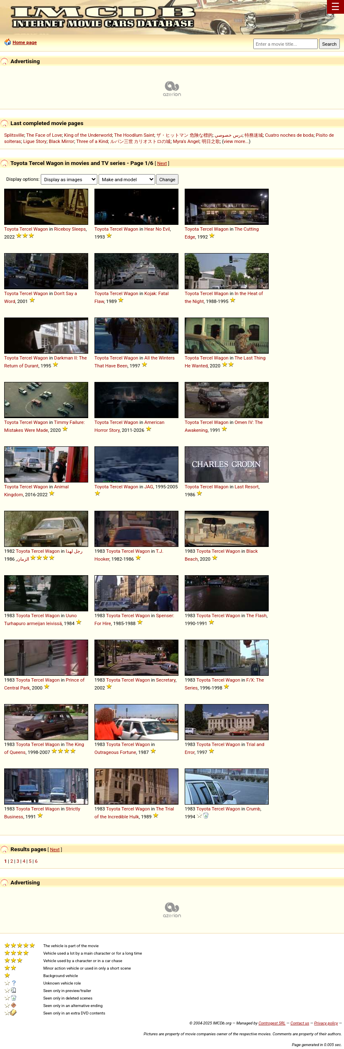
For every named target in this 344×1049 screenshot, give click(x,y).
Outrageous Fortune (115, 752)
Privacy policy (326, 1023)
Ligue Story (35, 141)
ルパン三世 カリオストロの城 (140, 141)
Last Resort (247, 487)
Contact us (299, 1023)
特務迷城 (254, 135)
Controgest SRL (271, 1023)
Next (162, 163)
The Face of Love (44, 135)
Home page (24, 42)
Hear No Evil (157, 229)
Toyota (11, 229)
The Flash (256, 615)
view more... (236, 141)
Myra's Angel (186, 141)
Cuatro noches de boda (289, 135)
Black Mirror (61, 141)
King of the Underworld (88, 135)
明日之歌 (211, 141)
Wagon (40, 229)
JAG (148, 487)
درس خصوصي (229, 135)
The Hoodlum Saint (134, 135)
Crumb (253, 809)
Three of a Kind (92, 141)
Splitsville (14, 135)
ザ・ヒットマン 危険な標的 (184, 135)
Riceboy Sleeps (70, 229)
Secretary (166, 680)
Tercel (26, 229)
